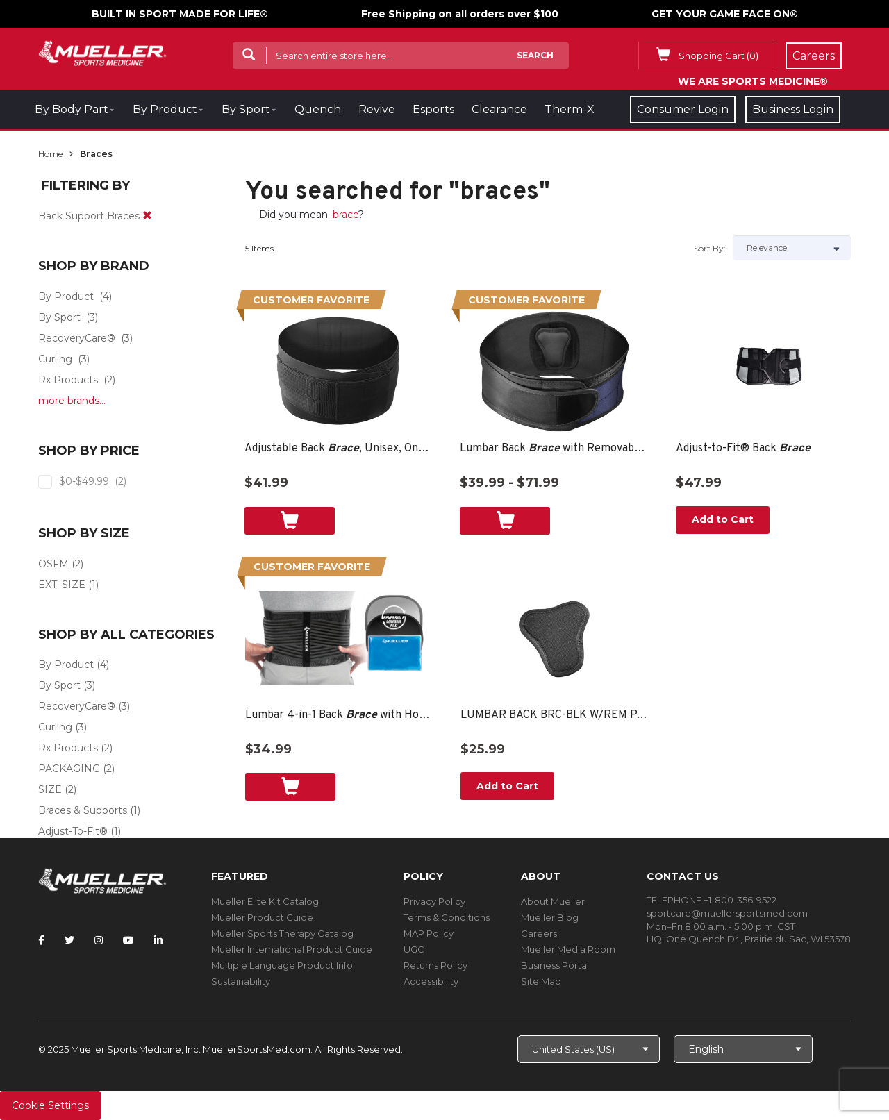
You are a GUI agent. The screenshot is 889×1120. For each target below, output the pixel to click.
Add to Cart (723, 519)
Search (535, 55)
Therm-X (570, 109)
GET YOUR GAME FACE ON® (724, 14)
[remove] (147, 216)
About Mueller (553, 901)
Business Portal (555, 965)
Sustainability (240, 981)
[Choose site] (588, 1049)
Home (50, 154)
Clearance (499, 109)
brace (345, 214)
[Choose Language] (743, 1049)
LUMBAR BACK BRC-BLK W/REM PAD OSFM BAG (554, 715)
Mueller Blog (550, 917)
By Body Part (71, 109)
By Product (165, 109)
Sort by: (710, 248)
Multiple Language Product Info (282, 965)
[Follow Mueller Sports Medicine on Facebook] (41, 940)
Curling (55, 359)
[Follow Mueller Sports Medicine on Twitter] (69, 940)
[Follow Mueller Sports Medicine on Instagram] (98, 940)
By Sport (246, 109)
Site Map (541, 981)
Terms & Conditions (447, 917)
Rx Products (68, 380)
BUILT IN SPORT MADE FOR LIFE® (180, 14)
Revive (376, 109)
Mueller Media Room (568, 949)
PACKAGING (69, 768)
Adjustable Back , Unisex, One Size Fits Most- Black (338, 448)
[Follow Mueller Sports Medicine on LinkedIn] (158, 940)
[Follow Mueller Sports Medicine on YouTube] (128, 940)
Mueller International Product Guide (291, 949)
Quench (317, 109)
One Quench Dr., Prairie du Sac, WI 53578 (758, 938)
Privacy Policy (434, 901)
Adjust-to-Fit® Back (743, 448)
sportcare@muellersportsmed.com (727, 913)
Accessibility (431, 981)
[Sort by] (792, 247)
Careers (539, 933)
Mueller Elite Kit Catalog (265, 901)
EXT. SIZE (61, 584)
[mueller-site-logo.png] (102, 51)
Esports (433, 109)
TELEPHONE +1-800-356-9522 (711, 899)
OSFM (53, 564)
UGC (414, 949)
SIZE (50, 789)
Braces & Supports (82, 810)
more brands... (72, 400)
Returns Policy (435, 965)
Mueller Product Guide (262, 917)
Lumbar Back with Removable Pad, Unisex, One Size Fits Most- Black (554, 448)
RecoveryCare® (76, 338)
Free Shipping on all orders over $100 (459, 14)
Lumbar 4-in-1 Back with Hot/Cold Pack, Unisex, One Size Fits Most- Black (339, 715)
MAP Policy (429, 933)
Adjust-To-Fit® (73, 831)
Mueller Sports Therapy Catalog (282, 933)
